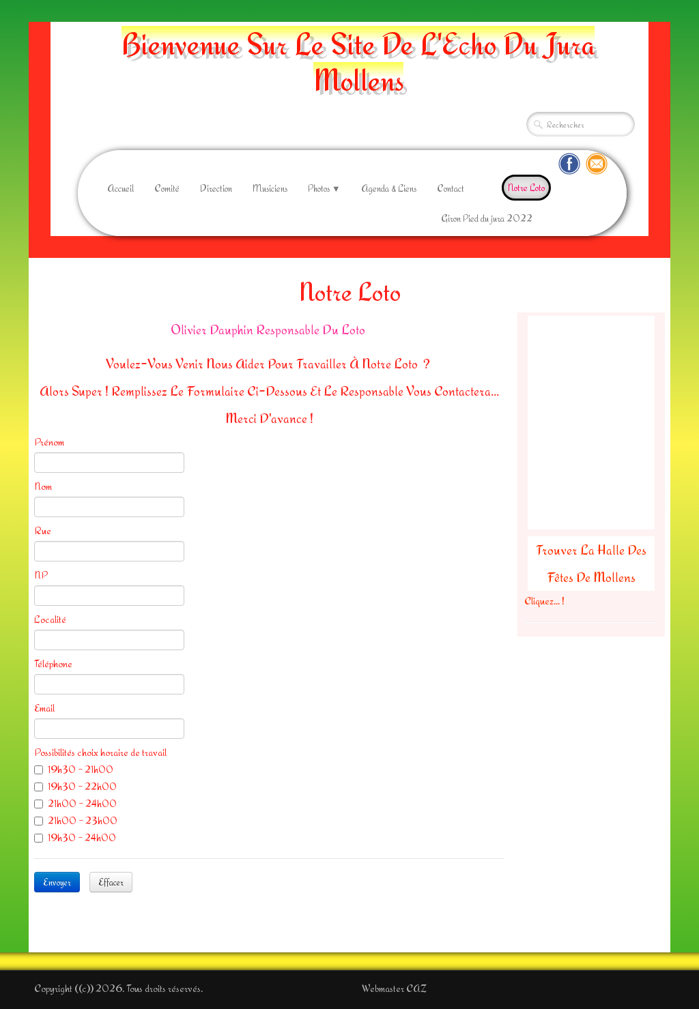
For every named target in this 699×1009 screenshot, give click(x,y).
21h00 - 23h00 (75, 820)
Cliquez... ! (544, 600)
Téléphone (53, 663)
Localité (50, 619)
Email (44, 707)
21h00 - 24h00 (75, 803)
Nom (43, 486)
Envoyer (57, 882)
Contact (450, 188)
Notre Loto (526, 187)
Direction (216, 188)
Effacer (111, 882)
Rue (42, 530)
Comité (167, 188)
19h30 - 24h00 (75, 837)
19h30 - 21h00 (73, 769)
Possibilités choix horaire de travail (100, 752)
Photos (324, 188)
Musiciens (270, 188)
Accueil (120, 188)
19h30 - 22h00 (75, 786)
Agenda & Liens (388, 188)
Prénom (49, 441)
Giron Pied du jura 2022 (486, 218)
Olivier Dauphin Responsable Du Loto (269, 329)
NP (41, 574)
